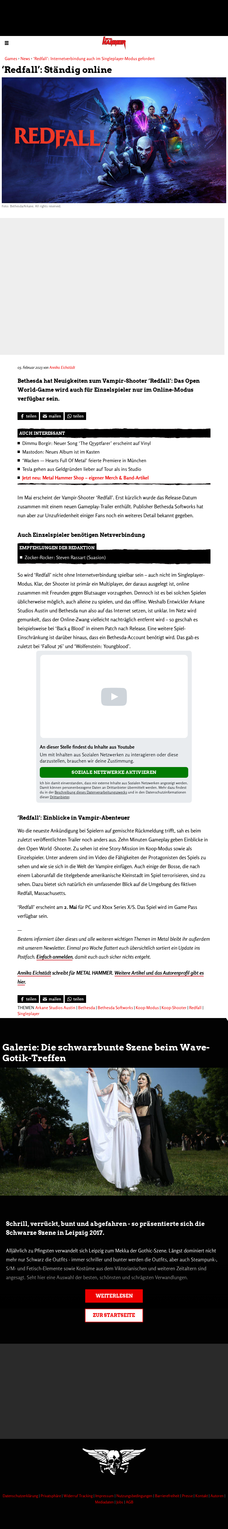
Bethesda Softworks (115, 1007)
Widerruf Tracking (79, 1495)
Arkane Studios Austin (55, 1007)
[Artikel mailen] (52, 416)
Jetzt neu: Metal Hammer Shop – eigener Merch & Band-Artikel (85, 478)
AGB (129, 1502)
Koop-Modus (147, 1007)
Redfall (195, 1007)
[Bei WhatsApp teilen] (75, 416)
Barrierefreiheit (167, 1495)
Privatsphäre (51, 1495)
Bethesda (86, 1007)
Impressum (105, 1495)
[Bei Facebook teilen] (28, 416)
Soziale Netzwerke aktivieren (114, 772)
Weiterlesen (114, 1296)
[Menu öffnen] (6, 42)
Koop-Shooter (174, 1007)
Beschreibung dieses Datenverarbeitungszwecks (91, 792)
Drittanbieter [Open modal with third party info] (59, 797)
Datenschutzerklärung (21, 1495)
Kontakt (202, 1495)
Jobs (120, 1502)
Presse (188, 1495)
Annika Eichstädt (62, 367)
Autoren (217, 1495)
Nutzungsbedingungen (134, 1495)
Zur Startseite (114, 1315)
